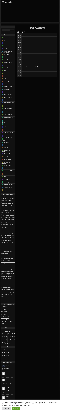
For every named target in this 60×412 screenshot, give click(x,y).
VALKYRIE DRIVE (8, 179)
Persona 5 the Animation (5, 151)
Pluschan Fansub (5, 319)
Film (5, 78)
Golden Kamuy (7, 89)
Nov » (10, 343)
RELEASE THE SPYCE (6, 154)
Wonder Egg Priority (8, 182)
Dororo (5, 70)
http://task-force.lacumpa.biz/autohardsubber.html (8, 262)
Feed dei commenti (5, 355)
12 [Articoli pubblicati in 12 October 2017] (8, 338)
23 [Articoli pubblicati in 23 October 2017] (2, 340)
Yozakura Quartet (8, 187)
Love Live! (6, 130)
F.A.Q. (5, 375)
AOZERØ (3, 309)
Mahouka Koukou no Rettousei (7, 133)
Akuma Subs (4, 311)
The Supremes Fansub (6, 321)
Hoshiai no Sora (7, 100)
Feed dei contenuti (5, 352)
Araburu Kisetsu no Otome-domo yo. (7, 51)
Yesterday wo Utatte (8, 184)
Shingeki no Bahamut (9, 168)
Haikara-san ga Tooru (9, 91)
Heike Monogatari (8, 94)
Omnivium (3, 314)
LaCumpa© (4, 306)
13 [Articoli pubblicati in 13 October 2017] (10, 338)
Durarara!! (6, 73)
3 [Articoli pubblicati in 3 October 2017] (4, 336)
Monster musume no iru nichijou (8, 139)
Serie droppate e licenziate (6, 163)
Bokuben (6, 57)
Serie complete (7, 159)
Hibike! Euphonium (8, 97)
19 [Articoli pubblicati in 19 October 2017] (8, 339)
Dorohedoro (6, 67)
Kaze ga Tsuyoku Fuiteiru (6, 115)
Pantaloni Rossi (5, 318)
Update (5, 176)
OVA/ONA (6, 147)
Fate (5, 75)
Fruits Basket (7, 81)
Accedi (3, 349)
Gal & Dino (6, 83)
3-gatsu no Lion (7, 37)
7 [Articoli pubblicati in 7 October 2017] (12, 336)
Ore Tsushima (7, 145)
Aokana (5, 48)
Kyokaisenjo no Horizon (6, 127)
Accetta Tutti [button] (16, 408)
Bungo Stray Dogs (8, 59)
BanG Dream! (7, 54)
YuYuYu (5, 190)
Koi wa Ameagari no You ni (7, 118)
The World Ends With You (7, 171)
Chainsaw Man (7, 65)
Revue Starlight (7, 156)
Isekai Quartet (7, 105)
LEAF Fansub (4, 313)
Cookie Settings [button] (6, 408)
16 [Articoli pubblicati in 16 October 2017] (2, 339)
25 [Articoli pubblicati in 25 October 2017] (6, 340)
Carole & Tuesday (8, 62)
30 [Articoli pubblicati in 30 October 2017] (2, 342)
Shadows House (7, 165)
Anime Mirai (6, 43)
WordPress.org (4, 358)
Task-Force (4, 323)
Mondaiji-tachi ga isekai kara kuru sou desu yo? (8, 136)
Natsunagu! (6, 142)
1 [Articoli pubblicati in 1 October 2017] (14, 335)
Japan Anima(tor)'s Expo (6, 109)
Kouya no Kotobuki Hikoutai (6, 121)
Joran (5, 111)
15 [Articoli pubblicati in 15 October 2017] (14, 338)
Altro (5, 40)
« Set (6, 343)
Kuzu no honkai (7, 124)
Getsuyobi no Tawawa (9, 86)
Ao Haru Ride (7, 45)
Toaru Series (7, 174)
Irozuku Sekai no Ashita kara (8, 103)
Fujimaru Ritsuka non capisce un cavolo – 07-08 (8, 383)
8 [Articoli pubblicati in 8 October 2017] (14, 336)
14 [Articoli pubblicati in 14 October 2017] (12, 338)
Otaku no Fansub (5, 316)
